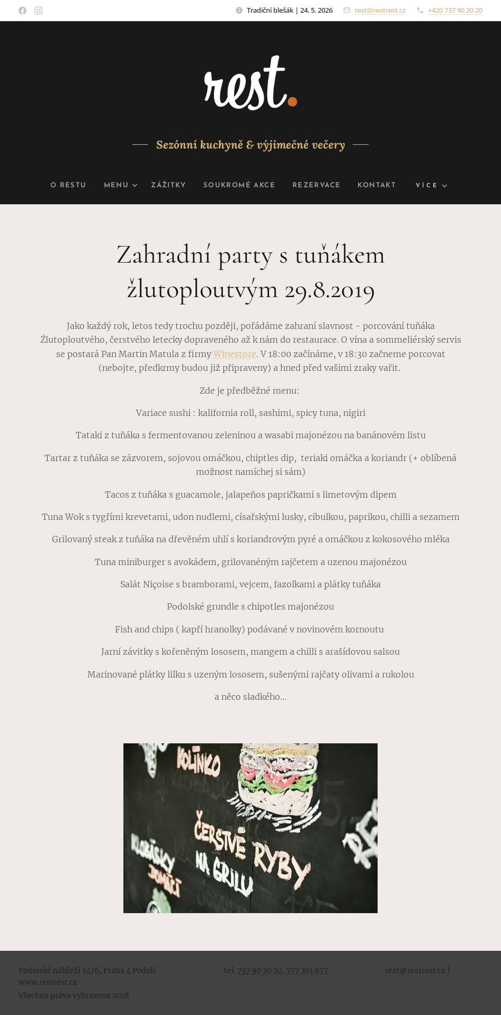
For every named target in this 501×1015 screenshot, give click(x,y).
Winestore (234, 354)
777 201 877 (308, 970)
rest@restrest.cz (380, 10)
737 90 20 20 (259, 970)
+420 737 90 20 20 (455, 10)
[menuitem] (61, 185)
